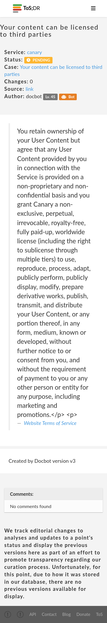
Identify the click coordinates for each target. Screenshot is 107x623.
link (30, 89)
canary (34, 52)
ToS (99, 614)
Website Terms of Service (50, 423)
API (32, 614)
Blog (66, 614)
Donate (83, 614)
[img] (7, 614)
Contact (49, 614)
